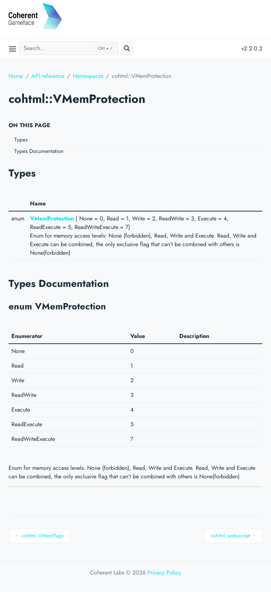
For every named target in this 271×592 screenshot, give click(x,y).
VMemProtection (52, 218)
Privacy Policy (164, 572)
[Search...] (68, 48)
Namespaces (88, 76)
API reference (47, 76)
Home (16, 76)
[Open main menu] (12, 48)
